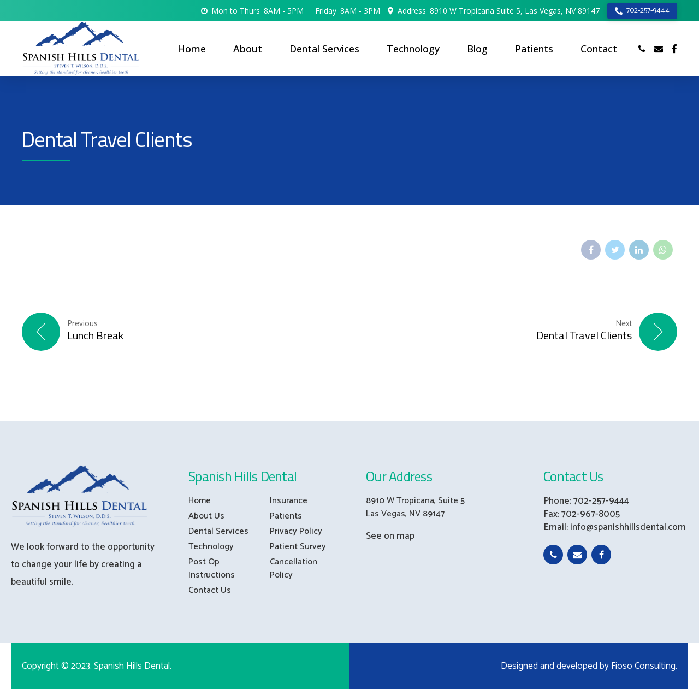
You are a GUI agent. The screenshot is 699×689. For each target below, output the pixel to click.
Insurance (288, 500)
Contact (598, 48)
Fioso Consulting (643, 666)
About (247, 48)
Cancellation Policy (293, 568)
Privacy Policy (296, 531)
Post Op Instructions (211, 568)
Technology (413, 48)
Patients (534, 48)
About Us (206, 516)
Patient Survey (298, 546)
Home (191, 48)
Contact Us (209, 590)
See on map (390, 536)
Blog (477, 48)
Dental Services (324, 48)
